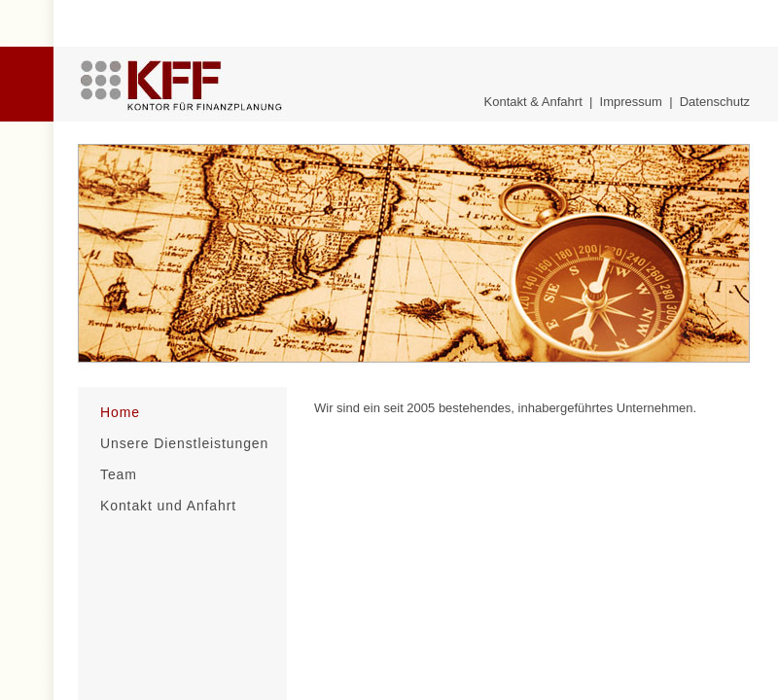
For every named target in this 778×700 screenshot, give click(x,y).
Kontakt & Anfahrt (533, 101)
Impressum (631, 101)
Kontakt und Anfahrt (168, 505)
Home (120, 412)
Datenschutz (715, 101)
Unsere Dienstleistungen (184, 443)
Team (118, 474)
